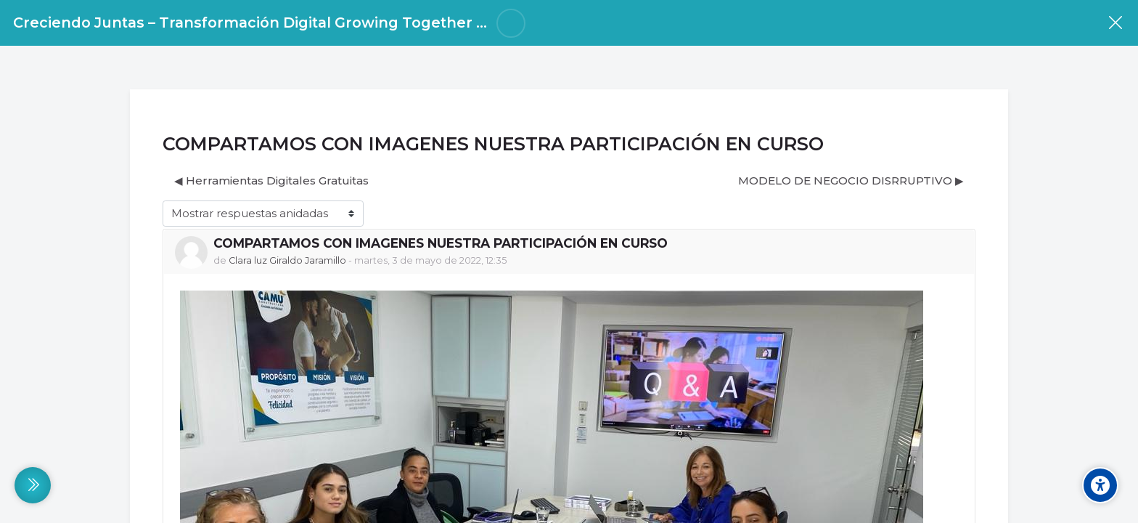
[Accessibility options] (1100, 485)
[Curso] (1115, 23)
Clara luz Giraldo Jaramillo (287, 260)
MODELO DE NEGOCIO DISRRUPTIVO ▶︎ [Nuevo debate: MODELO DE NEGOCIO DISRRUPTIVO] (851, 180)
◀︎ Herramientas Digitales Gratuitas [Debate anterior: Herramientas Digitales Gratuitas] (271, 180)
